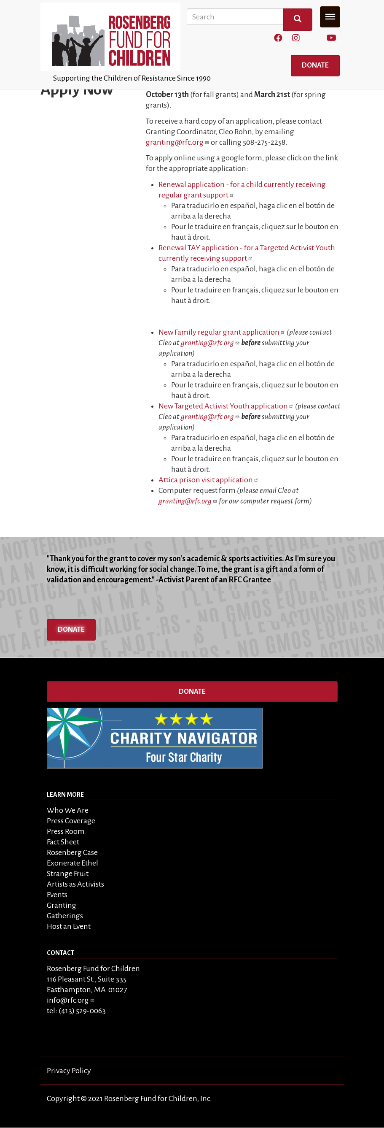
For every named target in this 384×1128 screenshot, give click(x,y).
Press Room (66, 831)
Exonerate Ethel (72, 863)
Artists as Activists (75, 884)
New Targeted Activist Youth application (226, 406)
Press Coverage (71, 821)
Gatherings (65, 916)
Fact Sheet (63, 842)
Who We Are (68, 810)
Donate (315, 65)
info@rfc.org (71, 1000)
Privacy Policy (69, 1070)
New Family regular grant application (221, 332)
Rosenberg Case (72, 852)
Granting (61, 905)
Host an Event (69, 926)
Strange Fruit (68, 873)
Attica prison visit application (208, 480)
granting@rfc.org (177, 142)
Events (57, 894)
